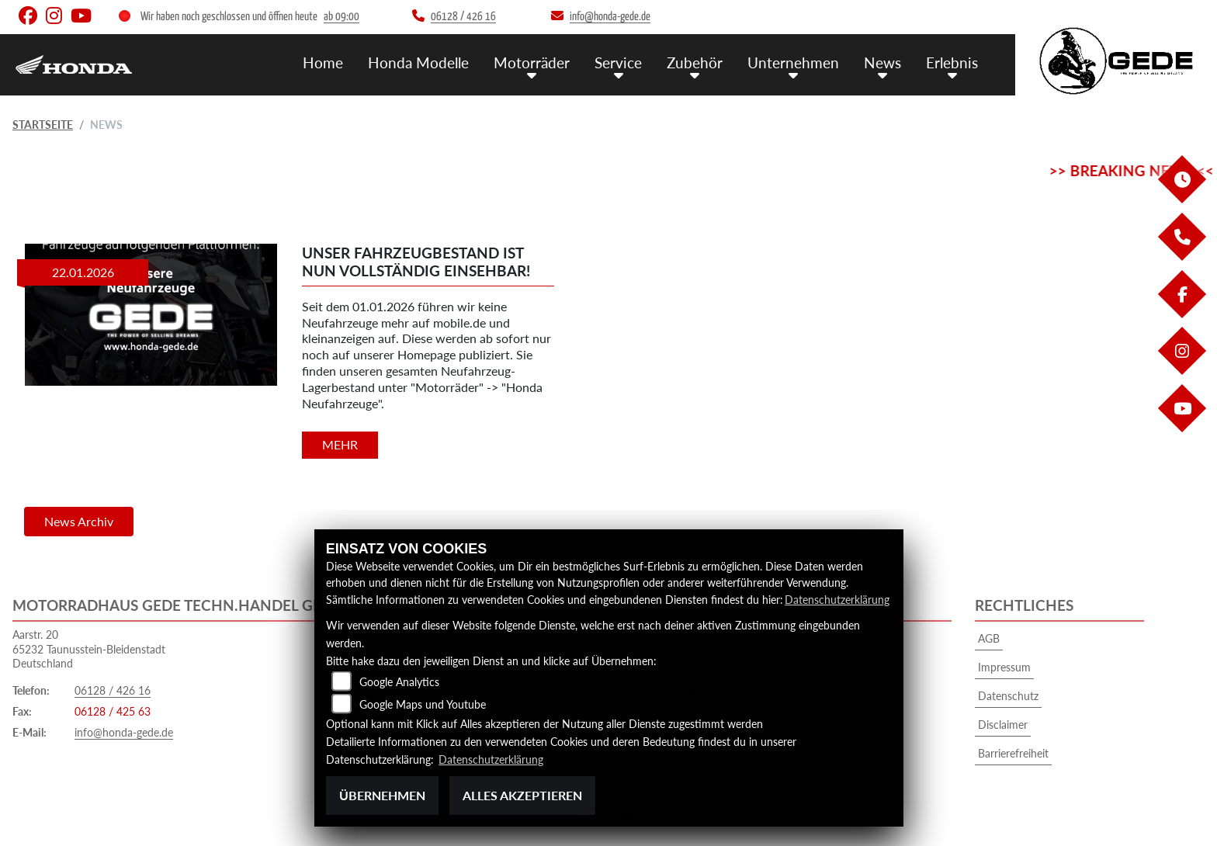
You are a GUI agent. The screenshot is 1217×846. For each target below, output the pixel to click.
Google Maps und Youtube (422, 704)
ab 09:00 (341, 17)
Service (618, 62)
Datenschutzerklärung (837, 599)
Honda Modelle (418, 62)
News (882, 62)
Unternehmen (793, 62)
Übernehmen (382, 795)
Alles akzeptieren (522, 795)
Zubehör (695, 62)
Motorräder (532, 62)
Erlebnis (952, 62)
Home (323, 62)
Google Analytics (399, 681)
